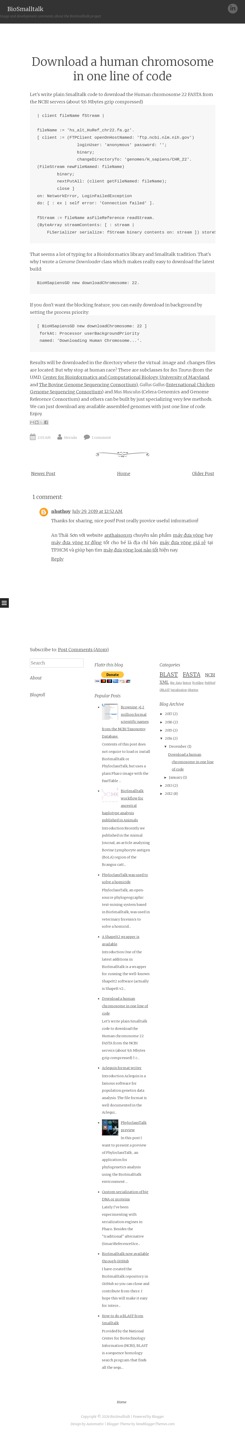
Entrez (187, 683)
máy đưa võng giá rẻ (183, 542)
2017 (168, 714)
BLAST (168, 674)
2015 (168, 730)
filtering (193, 690)
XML (164, 682)
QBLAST (164, 690)
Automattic (95, 1424)
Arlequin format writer (122, 1068)
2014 (168, 738)
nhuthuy (61, 511)
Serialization (179, 690)
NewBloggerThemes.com (155, 1424)
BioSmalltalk (25, 9)
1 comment (101, 437)
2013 (168, 785)
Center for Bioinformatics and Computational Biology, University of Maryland (126, 377)
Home (123, 473)
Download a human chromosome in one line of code (123, 69)
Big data (176, 683)
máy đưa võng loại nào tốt (130, 550)
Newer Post (43, 473)
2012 (169, 793)
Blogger (158, 1416)
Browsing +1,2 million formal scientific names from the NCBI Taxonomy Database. (125, 722)
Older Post (203, 473)
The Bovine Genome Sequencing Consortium (87, 384)
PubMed (210, 683)
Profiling (198, 683)
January (175, 777)
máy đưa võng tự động (76, 542)
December (178, 746)
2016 (168, 722)
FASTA (191, 674)
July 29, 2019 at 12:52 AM (97, 511)
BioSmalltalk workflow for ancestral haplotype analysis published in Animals (123, 805)
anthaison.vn (118, 535)
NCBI (210, 675)
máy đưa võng (188, 535)
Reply (57, 559)
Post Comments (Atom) (83, 649)
